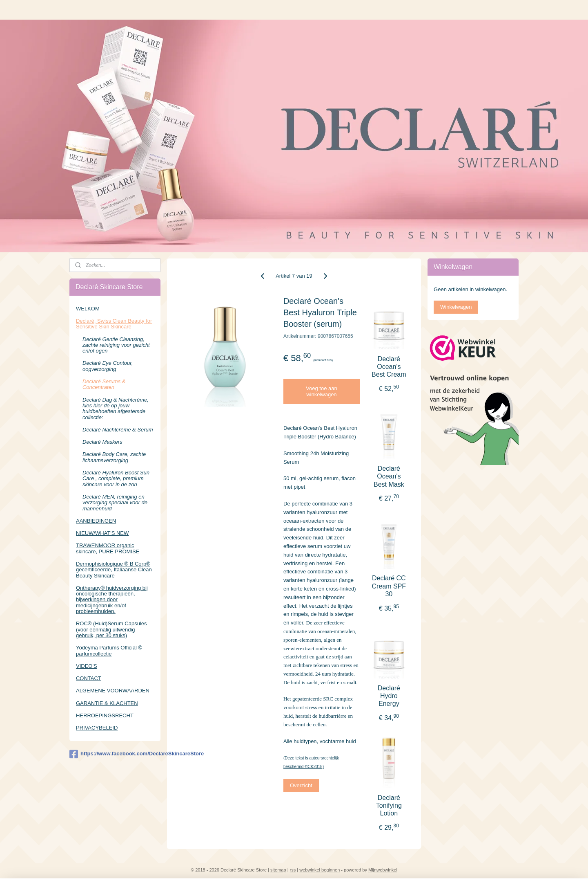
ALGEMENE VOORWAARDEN (112, 690)
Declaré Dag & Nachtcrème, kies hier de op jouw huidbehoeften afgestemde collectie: (115, 408)
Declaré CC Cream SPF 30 (389, 586)
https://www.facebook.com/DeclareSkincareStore (114, 754)
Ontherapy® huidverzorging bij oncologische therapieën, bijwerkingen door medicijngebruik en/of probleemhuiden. (112, 599)
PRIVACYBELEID (97, 728)
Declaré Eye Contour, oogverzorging (107, 366)
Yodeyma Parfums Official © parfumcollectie (109, 650)
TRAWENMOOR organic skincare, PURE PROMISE (107, 548)
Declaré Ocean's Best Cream (389, 366)
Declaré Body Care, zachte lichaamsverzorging (114, 457)
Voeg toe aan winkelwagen (321, 391)
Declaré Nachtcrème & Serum (117, 430)
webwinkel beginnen (319, 869)
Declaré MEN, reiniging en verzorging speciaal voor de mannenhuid (114, 503)
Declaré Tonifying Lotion (389, 805)
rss (293, 869)
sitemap (278, 869)
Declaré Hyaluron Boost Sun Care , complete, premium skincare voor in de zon (115, 478)
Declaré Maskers (102, 442)
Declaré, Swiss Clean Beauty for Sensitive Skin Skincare (114, 324)
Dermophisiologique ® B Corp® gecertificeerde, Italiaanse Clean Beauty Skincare (114, 570)
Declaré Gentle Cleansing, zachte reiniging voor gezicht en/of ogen (116, 345)
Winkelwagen (456, 307)
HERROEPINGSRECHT (105, 715)
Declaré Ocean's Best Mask (389, 476)
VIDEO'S (86, 666)
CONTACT (88, 678)
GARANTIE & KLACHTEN (107, 703)
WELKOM (88, 308)
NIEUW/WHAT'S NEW (102, 533)
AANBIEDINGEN (96, 521)
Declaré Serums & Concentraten (103, 384)
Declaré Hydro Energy (389, 696)
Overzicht (301, 785)
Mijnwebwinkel (382, 869)
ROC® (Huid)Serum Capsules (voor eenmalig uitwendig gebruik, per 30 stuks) (111, 629)
